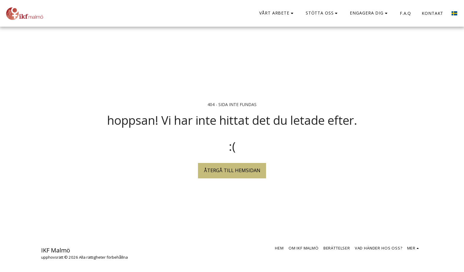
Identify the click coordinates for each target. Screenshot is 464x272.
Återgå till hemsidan (232, 170)
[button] (277, 13)
